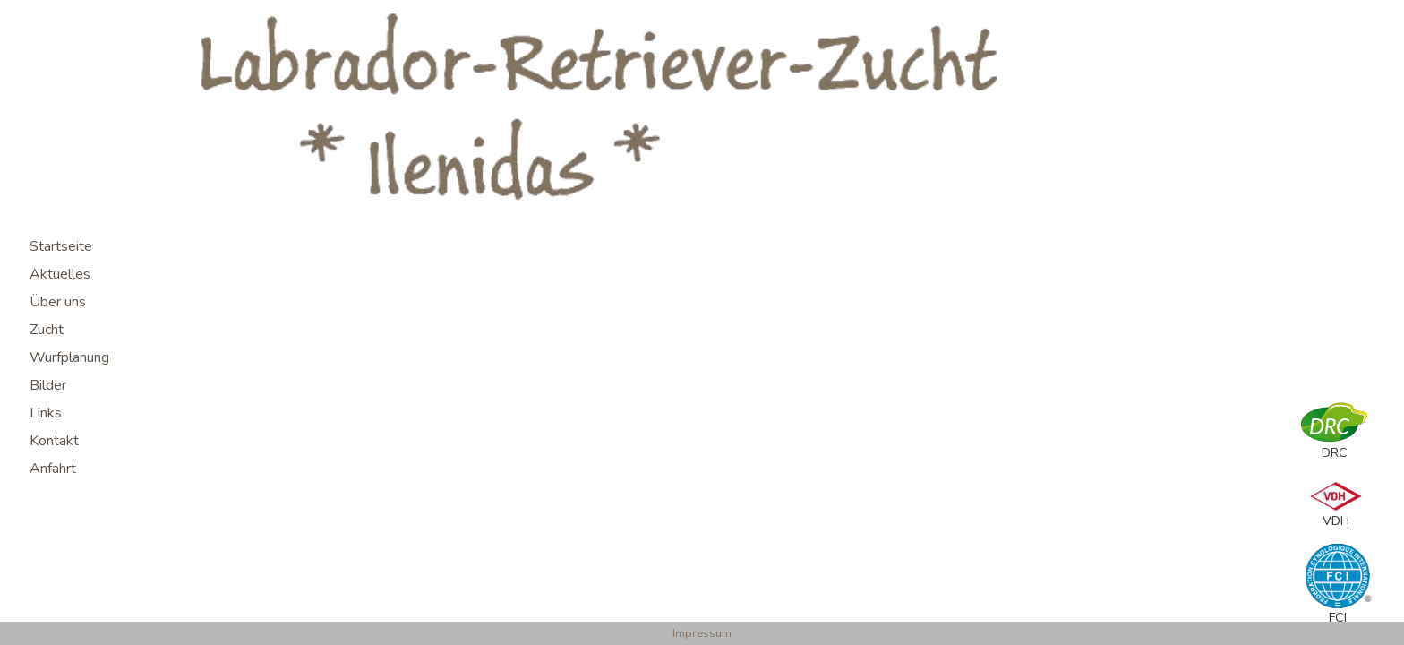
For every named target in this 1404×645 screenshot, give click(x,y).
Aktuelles (60, 274)
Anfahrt (53, 468)
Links (46, 413)
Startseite (61, 246)
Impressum (702, 633)
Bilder (48, 385)
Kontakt (54, 441)
